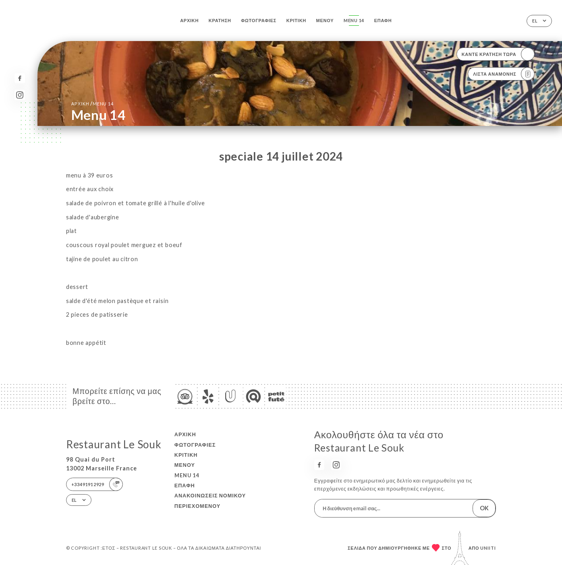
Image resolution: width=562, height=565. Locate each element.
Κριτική (296, 20)
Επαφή (383, 20)
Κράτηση (220, 20)
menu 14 (354, 20)
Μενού (325, 20)
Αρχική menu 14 (92, 103)
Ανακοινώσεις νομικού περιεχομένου (210, 500)
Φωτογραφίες (258, 20)
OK (484, 508)
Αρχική (189, 20)
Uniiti (488, 548)
